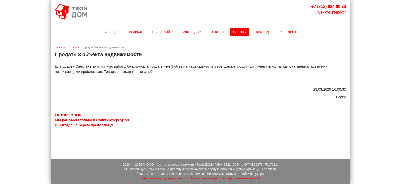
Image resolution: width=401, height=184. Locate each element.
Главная (60, 47)
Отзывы (239, 32)
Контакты (288, 32)
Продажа (134, 32)
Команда (263, 32)
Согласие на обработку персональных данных (225, 178)
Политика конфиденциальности (164, 178)
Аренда (111, 32)
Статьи (218, 32)
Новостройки (162, 32)
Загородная (192, 32)
